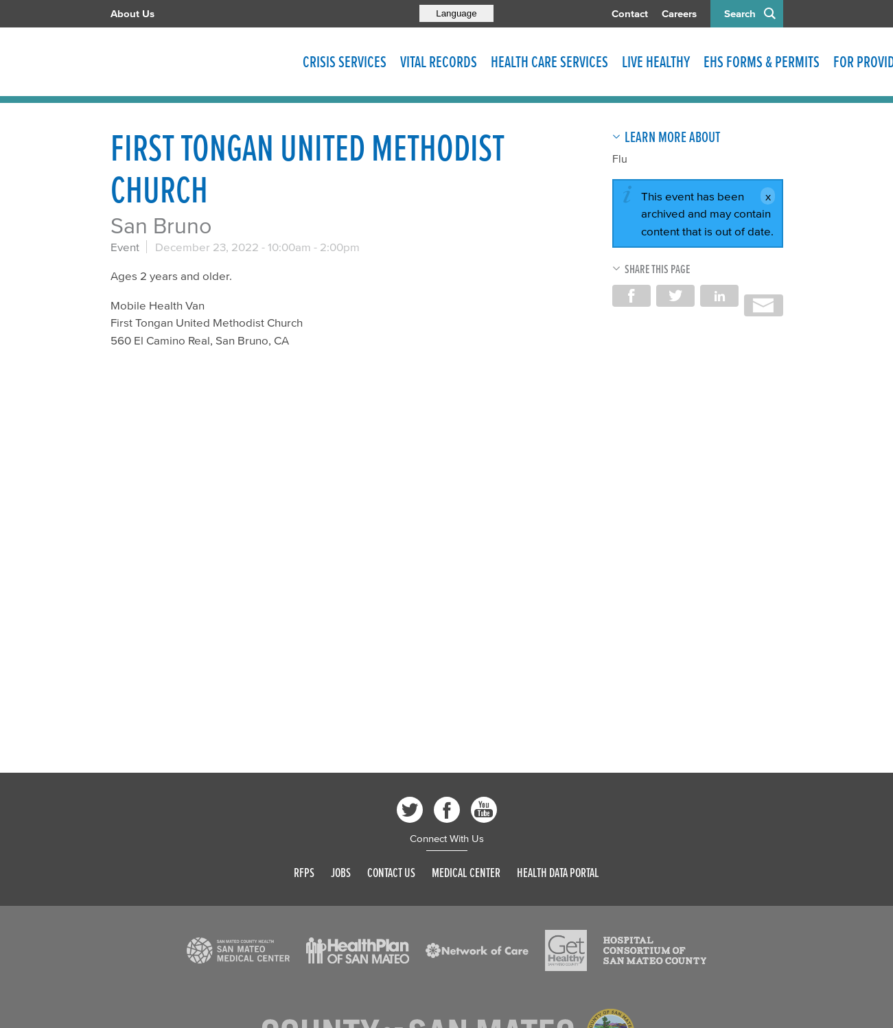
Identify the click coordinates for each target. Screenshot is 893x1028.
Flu (619, 158)
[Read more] (238, 950)
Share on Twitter (675, 296)
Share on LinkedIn (719, 296)
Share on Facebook (631, 296)
